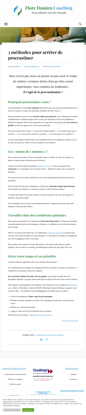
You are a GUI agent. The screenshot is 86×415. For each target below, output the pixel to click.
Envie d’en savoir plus (70, 321)
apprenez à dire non (55, 233)
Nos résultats (14, 395)
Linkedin (73, 374)
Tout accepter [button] (28, 410)
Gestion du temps (54, 66)
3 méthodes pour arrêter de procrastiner (35, 55)
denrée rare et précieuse (43, 315)
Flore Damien (15, 66)
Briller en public (15, 384)
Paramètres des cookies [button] (12, 410)
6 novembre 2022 (33, 66)
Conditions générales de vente (72, 390)
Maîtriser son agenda (15, 379)
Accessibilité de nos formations (43, 392)
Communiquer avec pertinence (15, 374)
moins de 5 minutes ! (44, 166)
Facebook (73, 379)
